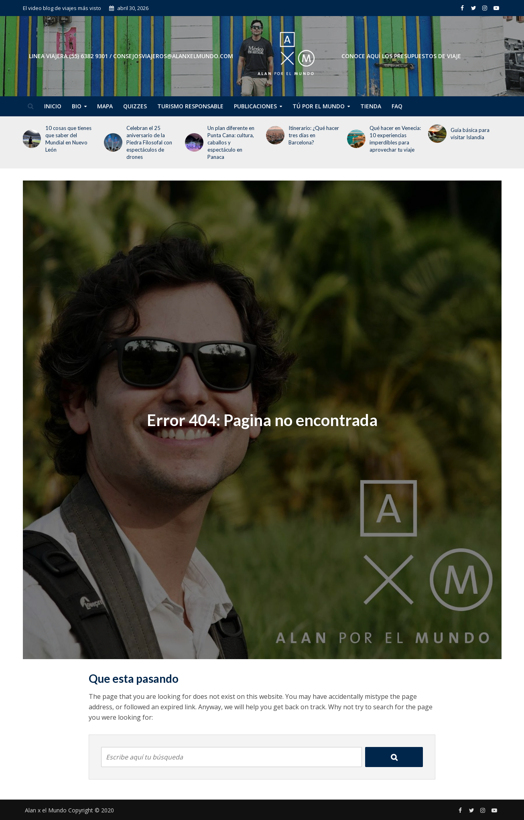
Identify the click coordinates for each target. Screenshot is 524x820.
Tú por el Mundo (318, 106)
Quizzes (135, 106)
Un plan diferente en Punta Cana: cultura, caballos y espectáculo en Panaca (230, 142)
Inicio (52, 106)
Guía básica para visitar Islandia (470, 133)
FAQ (397, 106)
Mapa (105, 106)
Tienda (370, 106)
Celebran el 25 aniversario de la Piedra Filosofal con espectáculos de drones (149, 142)
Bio (76, 106)
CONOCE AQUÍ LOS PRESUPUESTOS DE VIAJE (401, 56)
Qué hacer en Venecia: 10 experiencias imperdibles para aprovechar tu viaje (395, 139)
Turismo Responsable (190, 106)
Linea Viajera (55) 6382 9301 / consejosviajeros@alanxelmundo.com (131, 56)
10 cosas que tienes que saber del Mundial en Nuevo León (68, 139)
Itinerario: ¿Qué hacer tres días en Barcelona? (313, 135)
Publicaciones (255, 106)
